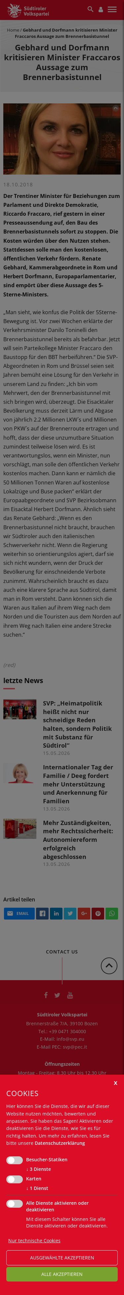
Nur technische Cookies (34, 1240)
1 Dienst (37, 1188)
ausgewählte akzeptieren (62, 1257)
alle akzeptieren (62, 1274)
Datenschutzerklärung (60, 1143)
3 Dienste (38, 1169)
